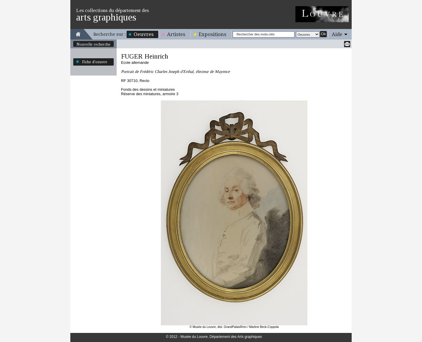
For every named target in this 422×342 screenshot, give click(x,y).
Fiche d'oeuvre (94, 61)
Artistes (176, 34)
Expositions (212, 34)
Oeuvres (144, 34)
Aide (337, 34)
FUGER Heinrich (144, 56)
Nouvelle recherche (93, 44)
